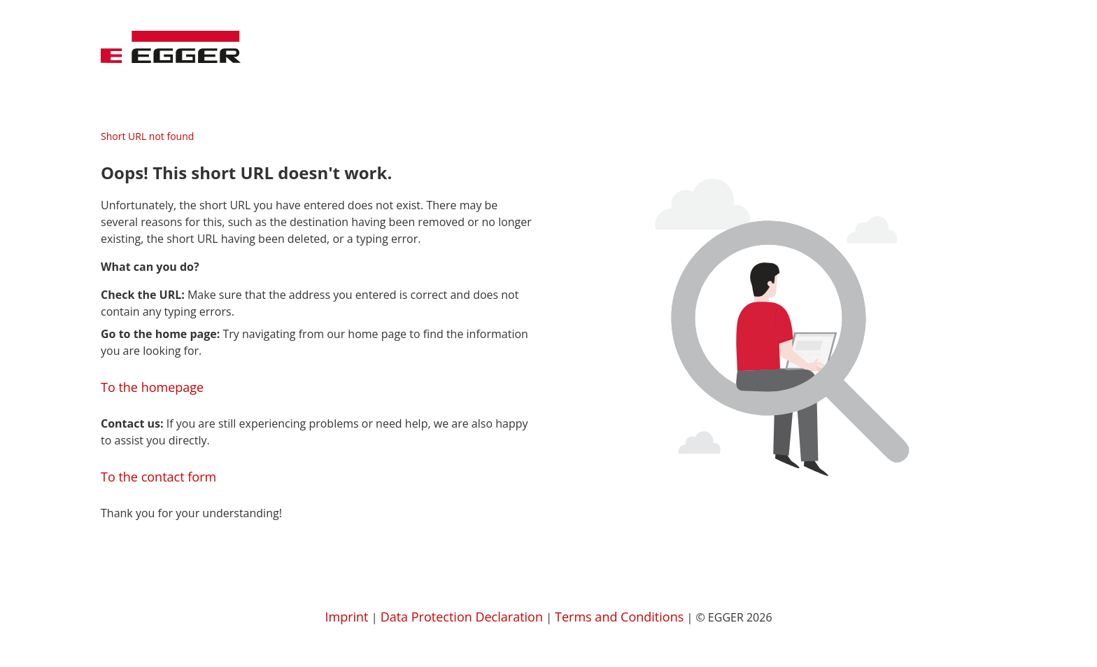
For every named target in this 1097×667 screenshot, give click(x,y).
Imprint (346, 616)
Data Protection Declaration (462, 616)
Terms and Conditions (619, 616)
